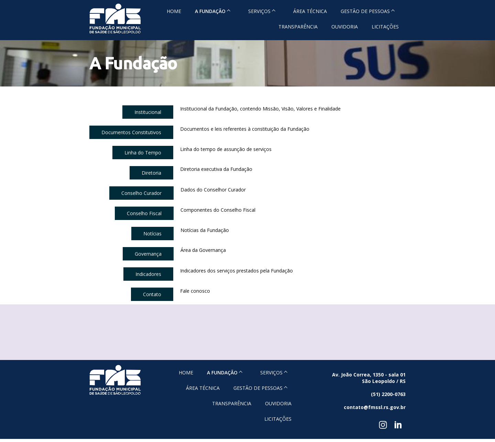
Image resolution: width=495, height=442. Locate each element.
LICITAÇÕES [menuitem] (385, 26)
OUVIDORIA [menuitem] (344, 26)
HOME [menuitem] (174, 11)
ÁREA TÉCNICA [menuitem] (310, 11)
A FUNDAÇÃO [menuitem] (210, 11)
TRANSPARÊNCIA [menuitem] (298, 26)
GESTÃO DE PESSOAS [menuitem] (365, 11)
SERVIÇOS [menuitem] (259, 11)
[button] (147, 112)
